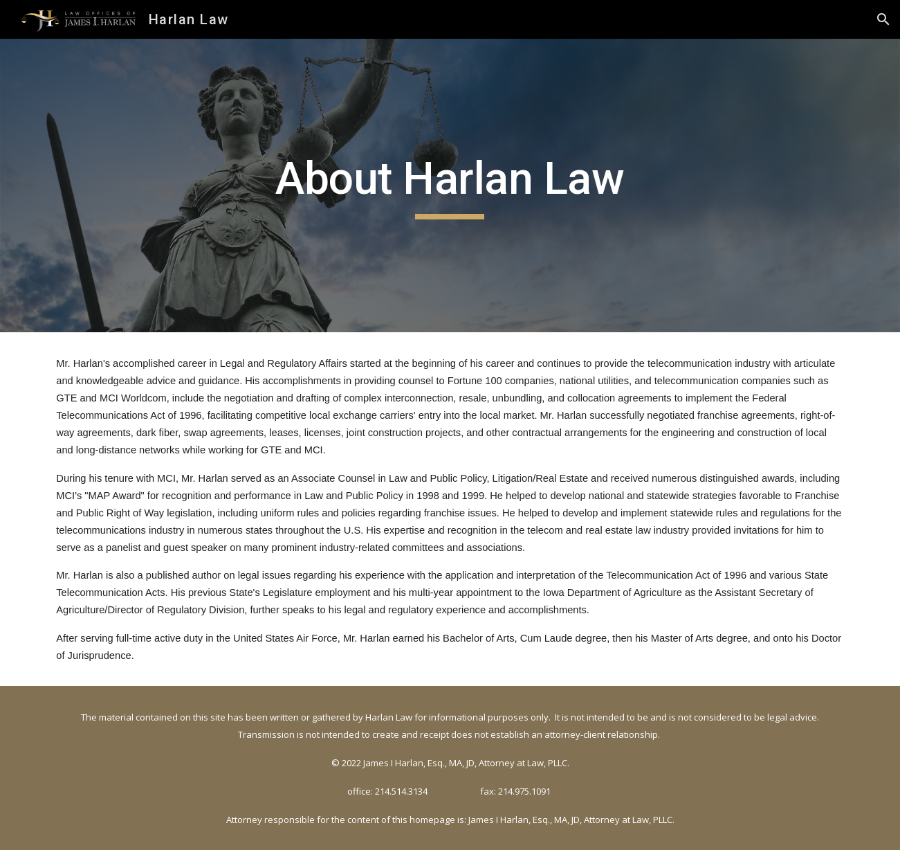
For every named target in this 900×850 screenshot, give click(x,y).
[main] (450, 186)
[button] (883, 19)
